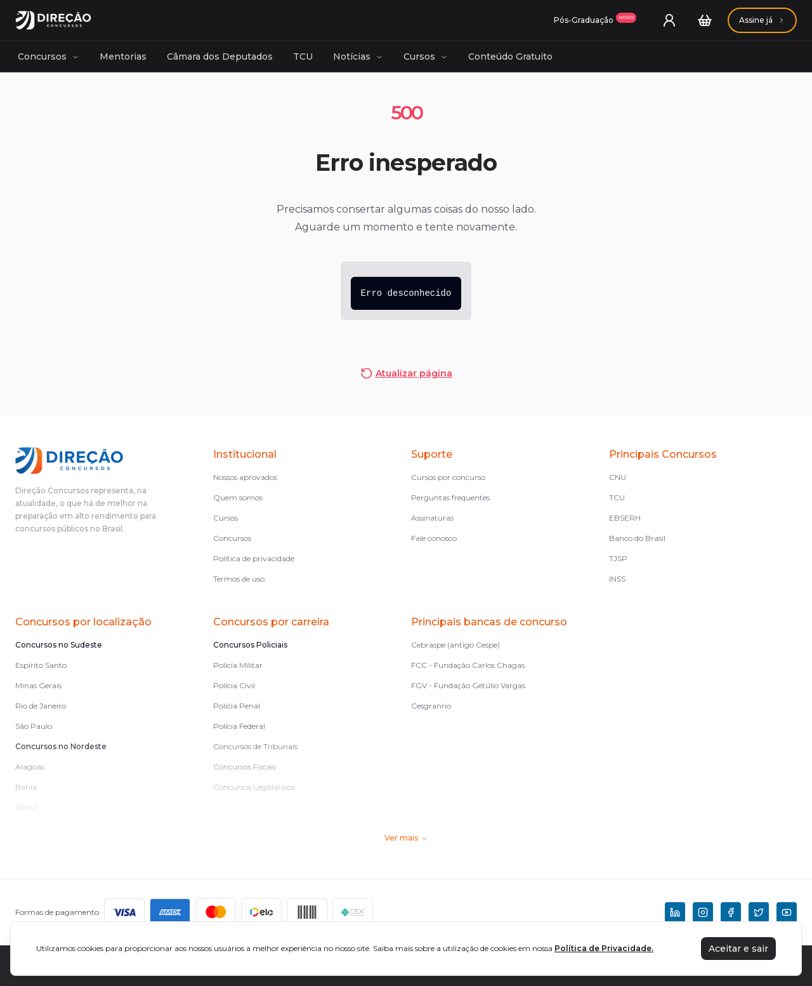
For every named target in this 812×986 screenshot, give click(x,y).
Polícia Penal (236, 705)
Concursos (48, 56)
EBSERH (625, 518)
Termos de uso (239, 578)
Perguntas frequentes (450, 497)
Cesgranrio (431, 705)
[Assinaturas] (595, 20)
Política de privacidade (253, 558)
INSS (617, 578)
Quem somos (238, 497)
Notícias (358, 56)
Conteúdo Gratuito (510, 56)
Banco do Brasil (637, 538)
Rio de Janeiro (40, 705)
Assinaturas (432, 518)
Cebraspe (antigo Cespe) (455, 645)
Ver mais (406, 838)
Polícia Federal (239, 726)
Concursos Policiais (250, 645)
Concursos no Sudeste (58, 645)
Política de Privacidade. (603, 948)
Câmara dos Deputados (220, 56)
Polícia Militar (238, 665)
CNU (617, 477)
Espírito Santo (41, 665)
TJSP (618, 558)
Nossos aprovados (245, 477)
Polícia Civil (234, 685)
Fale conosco (434, 538)
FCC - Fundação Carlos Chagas (468, 665)
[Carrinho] (704, 20)
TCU (303, 56)
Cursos (425, 56)
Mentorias (123, 56)
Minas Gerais (38, 685)
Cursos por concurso (448, 477)
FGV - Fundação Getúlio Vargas (468, 685)
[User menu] (669, 20)
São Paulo (33, 726)
